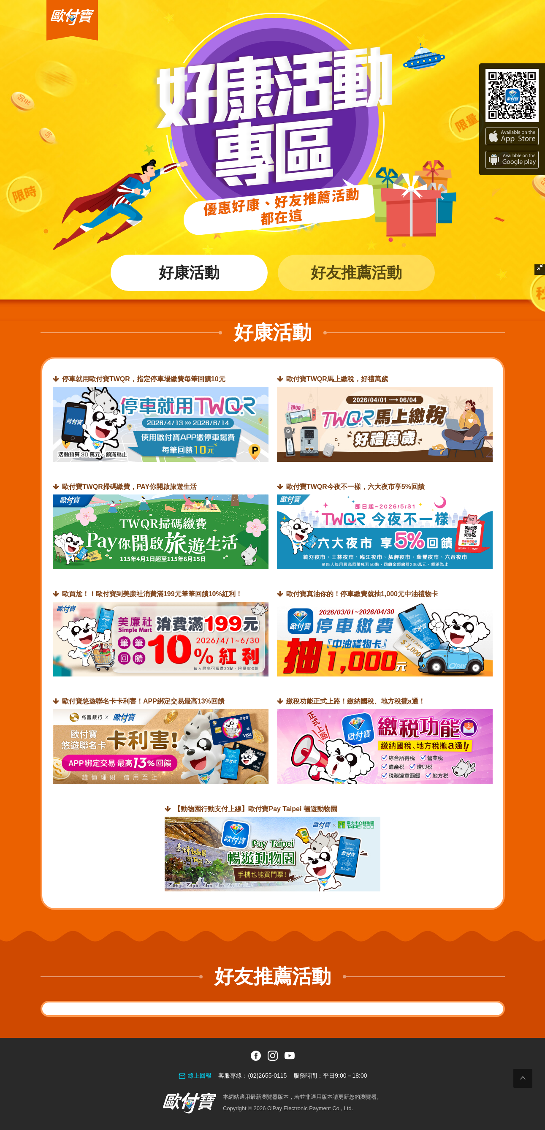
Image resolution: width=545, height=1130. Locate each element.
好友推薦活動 (356, 272)
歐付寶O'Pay (64, 3)
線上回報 (199, 1075)
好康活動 (189, 272)
